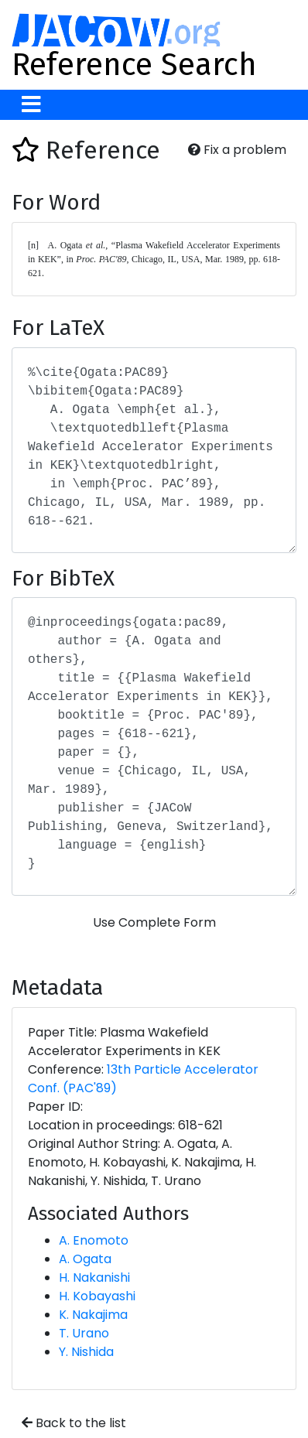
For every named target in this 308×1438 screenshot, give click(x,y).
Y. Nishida (86, 1352)
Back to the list (74, 1423)
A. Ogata (85, 1259)
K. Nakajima (93, 1315)
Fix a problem (237, 150)
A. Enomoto (93, 1240)
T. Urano (84, 1333)
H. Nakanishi (94, 1277)
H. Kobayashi (97, 1296)
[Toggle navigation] (31, 105)
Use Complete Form (154, 922)
